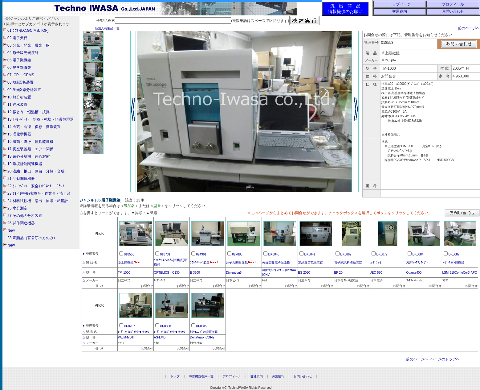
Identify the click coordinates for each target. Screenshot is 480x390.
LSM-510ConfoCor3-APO (459, 272)
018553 (129, 254)
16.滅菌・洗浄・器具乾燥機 (30, 141)
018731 (165, 254)
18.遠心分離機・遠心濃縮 (28, 156)
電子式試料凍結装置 (348, 262)
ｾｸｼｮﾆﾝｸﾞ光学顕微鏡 (204, 332)
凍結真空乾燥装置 (310, 262)
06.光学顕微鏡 (19, 67)
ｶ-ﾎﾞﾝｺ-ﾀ (376, 262)
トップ (175, 376)
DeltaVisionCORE (202, 337)
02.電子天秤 (17, 38)
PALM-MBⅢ (126, 337)
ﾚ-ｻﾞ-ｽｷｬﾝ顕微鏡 (453, 262)
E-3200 (195, 272)
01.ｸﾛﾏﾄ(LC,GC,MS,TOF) (28, 30)
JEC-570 (376, 272)
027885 (237, 254)
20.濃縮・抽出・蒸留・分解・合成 (35, 171)
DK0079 (382, 254)
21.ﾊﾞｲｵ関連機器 (21, 178)
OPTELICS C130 (167, 272)
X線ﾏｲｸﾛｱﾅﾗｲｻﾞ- (417, 262)
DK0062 (346, 254)
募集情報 (278, 376)
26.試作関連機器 (21, 223)
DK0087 (454, 254)
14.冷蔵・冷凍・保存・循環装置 (34, 127)
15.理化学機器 (19, 134)
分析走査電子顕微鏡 (276, 262)
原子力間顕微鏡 (237, 262)
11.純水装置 (17, 104)
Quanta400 (414, 272)
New (11, 230)
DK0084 (418, 254)
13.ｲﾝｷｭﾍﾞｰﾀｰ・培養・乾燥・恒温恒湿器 (40, 119)
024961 (201, 254)
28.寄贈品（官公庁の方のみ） (32, 238)
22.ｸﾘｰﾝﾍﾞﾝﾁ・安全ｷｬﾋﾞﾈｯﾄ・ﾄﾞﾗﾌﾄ (35, 186)
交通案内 (399, 11)
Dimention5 (234, 272)
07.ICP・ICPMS (20, 75)
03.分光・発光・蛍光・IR (28, 45)
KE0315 (201, 326)
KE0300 (165, 326)
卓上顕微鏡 (125, 262)
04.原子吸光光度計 (23, 53)
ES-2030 (304, 272)
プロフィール (453, 4)
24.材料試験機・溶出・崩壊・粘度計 (37, 201)
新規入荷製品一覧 (107, 28)
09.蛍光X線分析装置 (24, 90)
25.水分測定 (17, 208)
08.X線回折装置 (20, 82)
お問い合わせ (453, 11)
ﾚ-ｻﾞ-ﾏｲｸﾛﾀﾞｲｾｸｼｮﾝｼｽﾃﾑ (133, 332)
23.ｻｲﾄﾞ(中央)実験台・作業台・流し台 (39, 193)
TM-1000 (124, 272)
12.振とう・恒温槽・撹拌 (28, 112)
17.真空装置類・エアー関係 (30, 149)
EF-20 (338, 272)
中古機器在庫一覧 (201, 376)
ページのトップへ (445, 359)
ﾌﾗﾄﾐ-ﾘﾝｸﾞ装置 (199, 262)
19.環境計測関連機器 (24, 164)
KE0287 (129, 326)
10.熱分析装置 (19, 97)
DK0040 (273, 254)
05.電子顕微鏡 (19, 60)
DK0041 (309, 254)
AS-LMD (160, 337)
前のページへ (469, 28)
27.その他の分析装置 (24, 216)
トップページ (399, 4)
